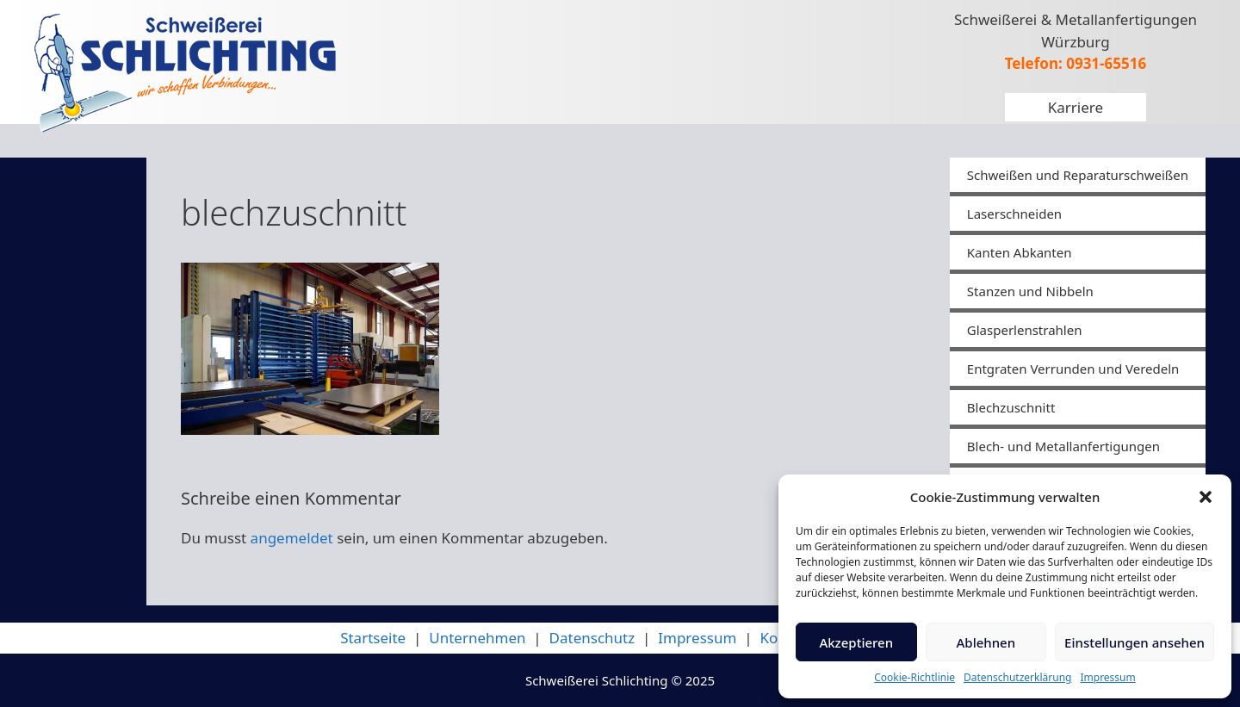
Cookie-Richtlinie (914, 677)
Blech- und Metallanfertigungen (1063, 446)
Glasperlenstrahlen (1024, 329)
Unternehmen (477, 638)
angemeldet (292, 538)
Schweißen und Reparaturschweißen (1077, 174)
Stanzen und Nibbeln (1030, 291)
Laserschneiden (1014, 213)
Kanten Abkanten (1019, 252)
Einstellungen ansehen (1134, 642)
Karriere (1075, 107)
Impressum (1107, 677)
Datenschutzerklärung (1017, 677)
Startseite (373, 638)
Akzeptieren (856, 642)
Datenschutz (592, 638)
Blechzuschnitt (1011, 407)
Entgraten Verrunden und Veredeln (1073, 368)
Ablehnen (986, 642)
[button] (1205, 496)
